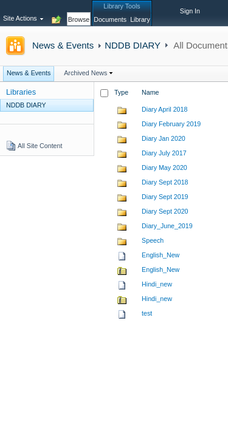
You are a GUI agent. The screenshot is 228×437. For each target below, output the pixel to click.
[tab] (79, 12)
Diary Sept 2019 (165, 196)
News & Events (63, 45)
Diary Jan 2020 (163, 138)
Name (150, 92)
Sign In (190, 11)
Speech (153, 240)
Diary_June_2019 (167, 225)
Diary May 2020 (164, 167)
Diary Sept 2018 (165, 182)
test (147, 313)
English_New (160, 255)
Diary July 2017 (164, 153)
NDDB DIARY (133, 45)
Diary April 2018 (164, 109)
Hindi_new (157, 284)
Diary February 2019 (171, 123)
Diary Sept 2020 (165, 211)
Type (121, 92)
